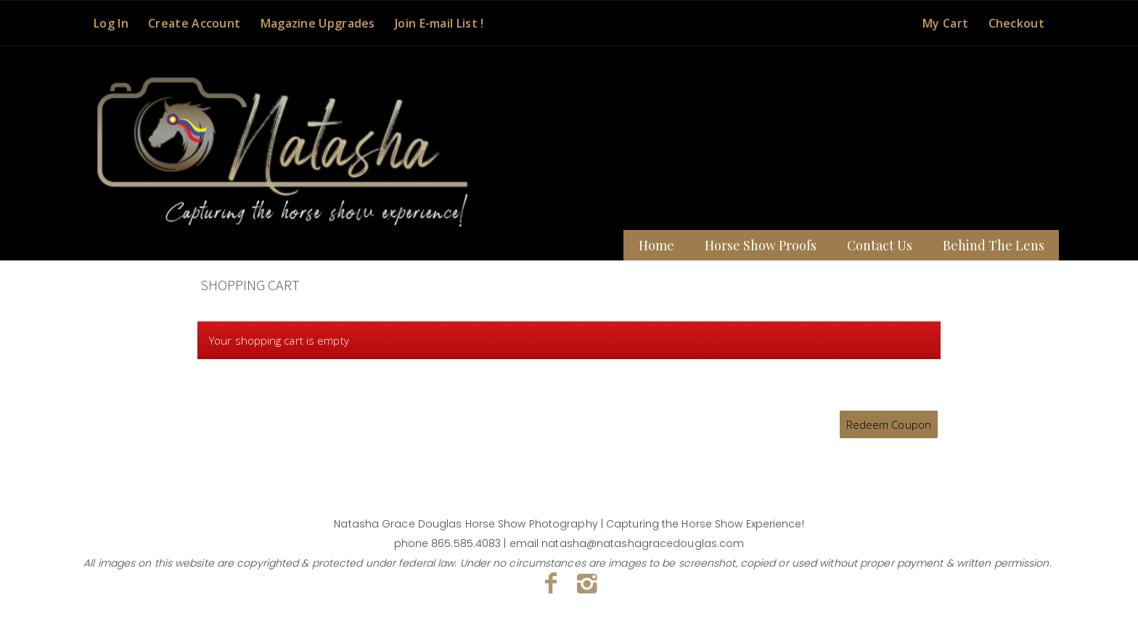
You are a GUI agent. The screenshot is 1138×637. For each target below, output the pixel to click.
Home (656, 245)
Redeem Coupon (888, 424)
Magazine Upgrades (318, 23)
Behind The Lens (993, 245)
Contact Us (879, 245)
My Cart (946, 23)
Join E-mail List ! (439, 23)
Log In (111, 23)
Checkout (1016, 23)
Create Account (194, 23)
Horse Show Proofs (760, 245)
